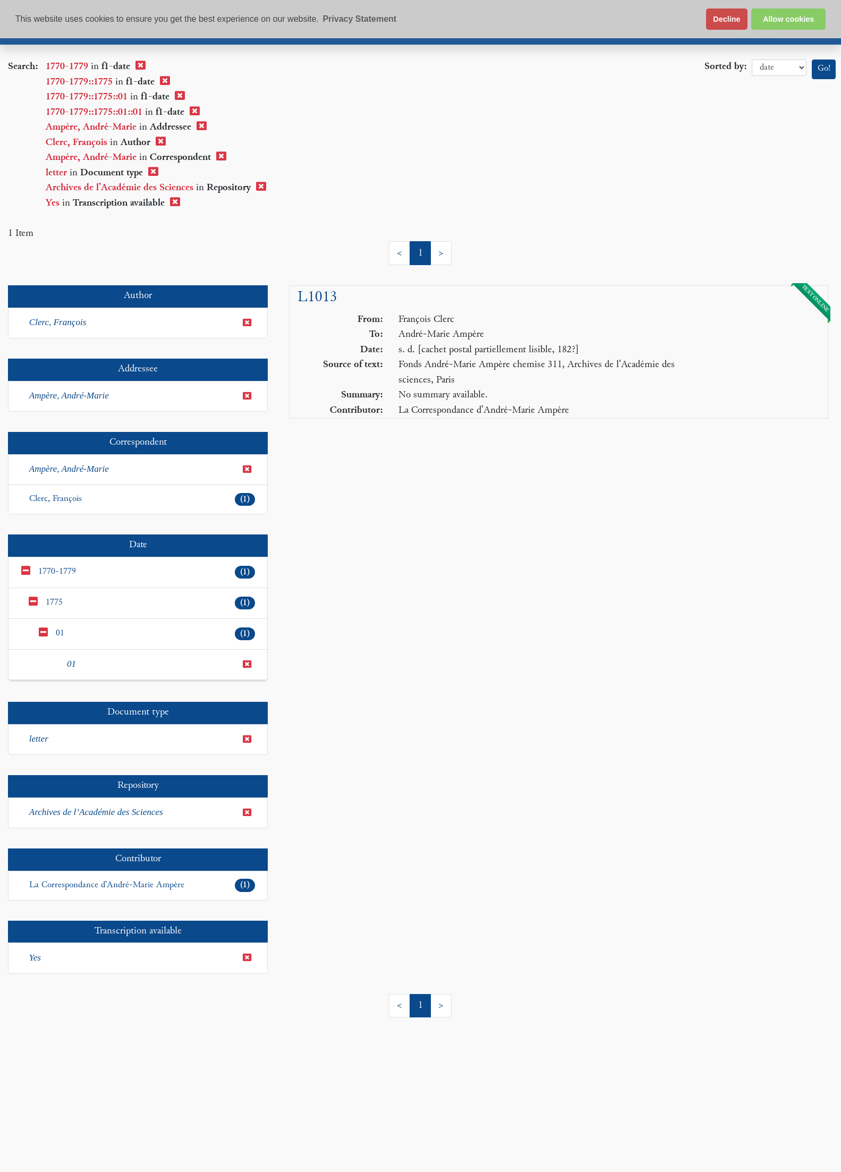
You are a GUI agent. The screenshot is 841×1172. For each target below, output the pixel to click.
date (779, 68)
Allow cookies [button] (788, 19)
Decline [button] (726, 19)
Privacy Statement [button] (359, 18)
